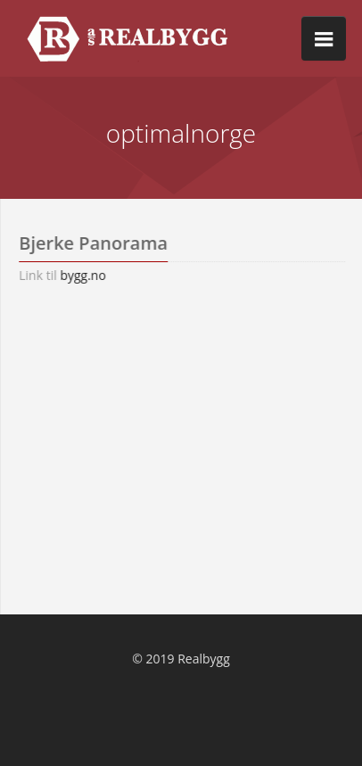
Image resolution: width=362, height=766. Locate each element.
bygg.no (89, 275)
